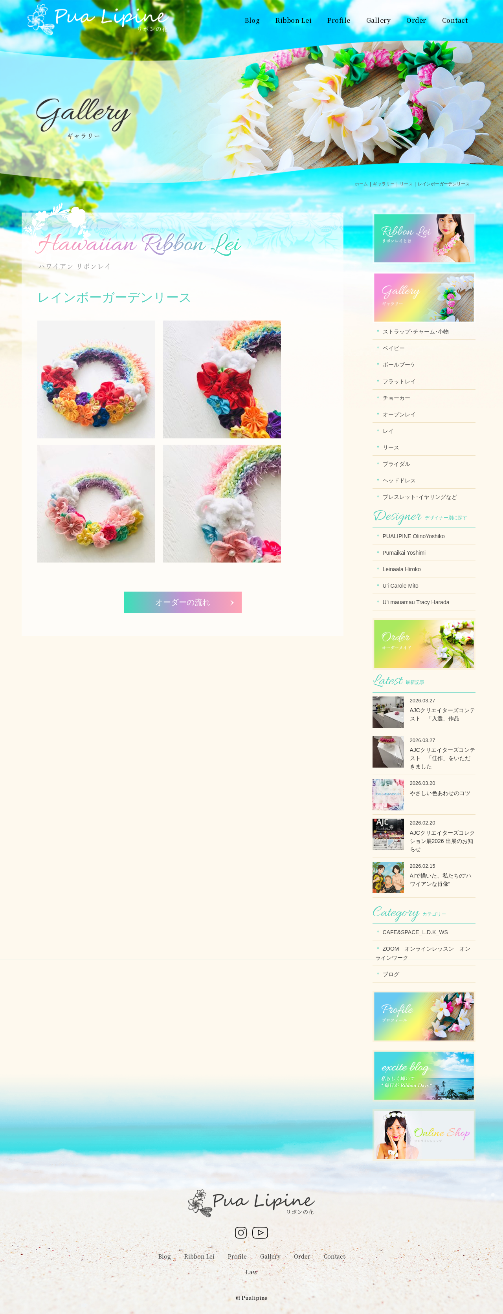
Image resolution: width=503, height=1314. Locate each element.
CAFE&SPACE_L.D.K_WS (415, 932)
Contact (334, 1256)
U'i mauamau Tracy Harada (416, 602)
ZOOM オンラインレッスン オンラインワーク (423, 953)
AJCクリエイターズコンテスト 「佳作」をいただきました (442, 758)
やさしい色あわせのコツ (440, 793)
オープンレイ (399, 414)
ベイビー (394, 348)
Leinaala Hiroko (402, 569)
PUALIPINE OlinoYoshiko (414, 536)
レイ (388, 431)
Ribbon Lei (199, 1256)
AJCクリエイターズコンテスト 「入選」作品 (442, 714)
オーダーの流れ (182, 602)
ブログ (391, 974)
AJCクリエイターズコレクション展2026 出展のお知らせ (442, 841)
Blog (164, 1256)
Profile (237, 1256)
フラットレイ (399, 381)
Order (302, 1256)
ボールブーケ (399, 364)
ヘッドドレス (399, 480)
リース (391, 447)
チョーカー (396, 398)
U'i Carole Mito (401, 586)
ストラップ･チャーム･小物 (416, 331)
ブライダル (396, 464)
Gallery (270, 1256)
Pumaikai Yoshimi (404, 553)
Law (252, 1272)
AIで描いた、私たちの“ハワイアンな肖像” (441, 879)
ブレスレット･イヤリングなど (420, 497)
